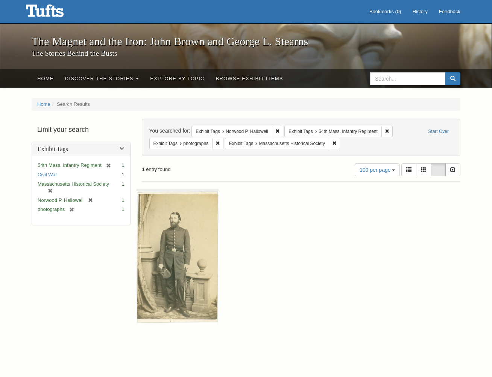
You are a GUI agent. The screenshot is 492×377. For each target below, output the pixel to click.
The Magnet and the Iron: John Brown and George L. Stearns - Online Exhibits (54, 13)
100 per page (377, 170)
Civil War (47, 174)
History (419, 11)
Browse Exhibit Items (249, 78)
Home (45, 78)
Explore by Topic (177, 78)
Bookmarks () (385, 11)
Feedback (449, 11)
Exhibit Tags (53, 149)
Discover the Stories (102, 78)
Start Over (438, 131)
